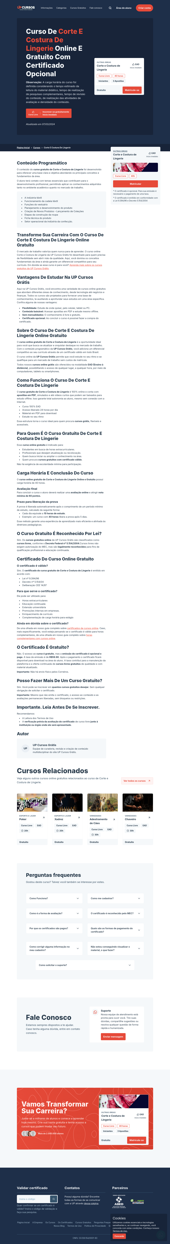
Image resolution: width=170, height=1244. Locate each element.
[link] (26, 8)
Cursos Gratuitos (78, 8)
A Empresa (37, 1222)
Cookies (119, 1218)
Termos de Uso (45, 718)
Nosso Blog (59, 1226)
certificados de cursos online (82, 628)
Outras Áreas (120, 151)
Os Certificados (65, 1222)
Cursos (36, 147)
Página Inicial (23, 147)
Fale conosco (96, 8)
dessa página (91, 1203)
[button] (53, 1199)
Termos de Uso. (120, 1231)
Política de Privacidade (95, 1226)
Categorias (61, 8)
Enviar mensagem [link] (113, 1036)
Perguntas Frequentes (104, 1222)
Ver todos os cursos (137, 780)
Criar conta (144, 8)
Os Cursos (50, 1222)
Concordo (119, 1236)
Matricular (135, 183)
